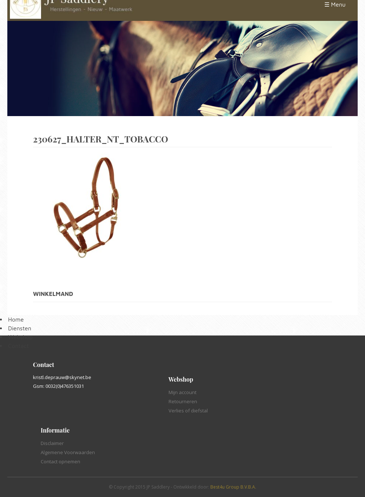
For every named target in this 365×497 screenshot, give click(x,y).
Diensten (19, 328)
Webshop (20, 337)
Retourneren (183, 401)
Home (16, 319)
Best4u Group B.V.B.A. (233, 487)
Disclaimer (52, 443)
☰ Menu (335, 4)
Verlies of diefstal (188, 410)
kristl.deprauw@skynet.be (62, 377)
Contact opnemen (60, 461)
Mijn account (182, 392)
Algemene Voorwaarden (68, 452)
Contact (18, 345)
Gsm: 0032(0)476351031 (58, 386)
